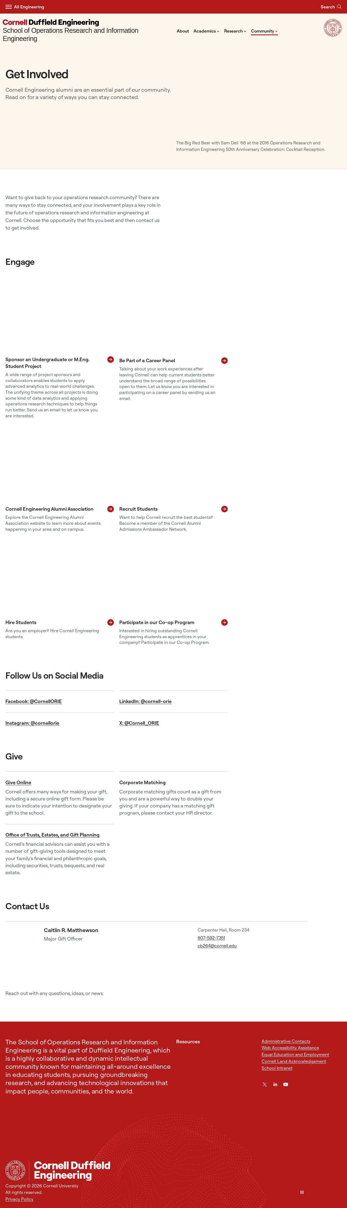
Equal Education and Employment (295, 1054)
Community (264, 31)
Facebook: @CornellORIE (33, 701)
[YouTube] (285, 1084)
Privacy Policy (19, 1199)
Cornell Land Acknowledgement (294, 1061)
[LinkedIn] (275, 1084)
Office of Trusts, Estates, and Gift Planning (52, 835)
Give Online (18, 782)
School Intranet (277, 1068)
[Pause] (302, 1192)
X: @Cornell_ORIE (139, 723)
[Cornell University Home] (15, 1170)
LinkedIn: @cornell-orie (145, 701)
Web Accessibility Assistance (290, 1047)
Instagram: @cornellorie (32, 723)
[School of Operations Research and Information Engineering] (88, 31)
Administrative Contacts (286, 1041)
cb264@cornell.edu (217, 945)
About (183, 31)
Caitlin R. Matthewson (71, 930)
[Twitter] (265, 1084)
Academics (207, 31)
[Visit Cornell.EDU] (333, 35)
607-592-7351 (211, 937)
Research (235, 31)
